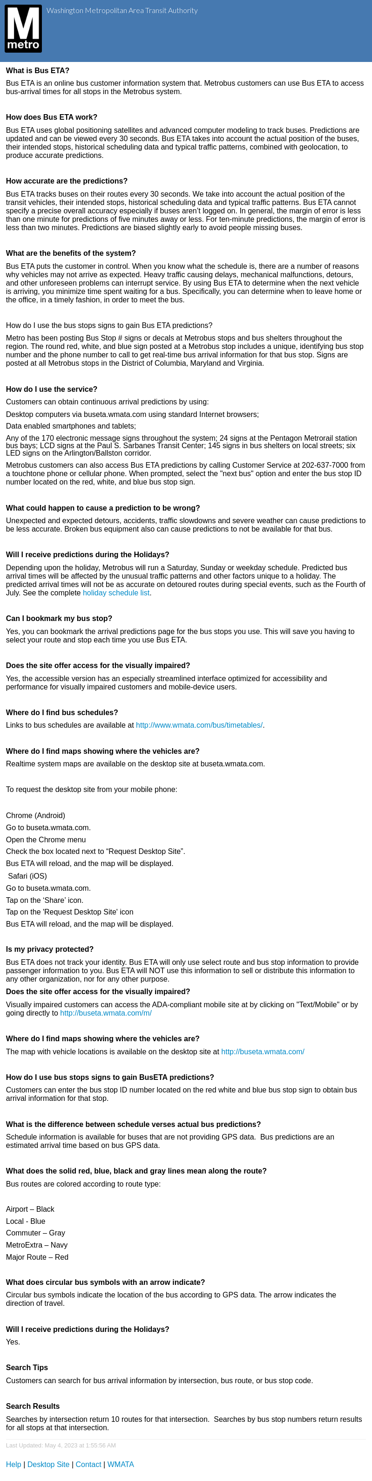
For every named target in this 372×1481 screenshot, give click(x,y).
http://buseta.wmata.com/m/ (106, 1013)
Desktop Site (48, 1464)
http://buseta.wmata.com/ (262, 1052)
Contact (88, 1464)
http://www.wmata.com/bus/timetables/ (199, 725)
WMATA (121, 1464)
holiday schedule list (116, 593)
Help (13, 1464)
